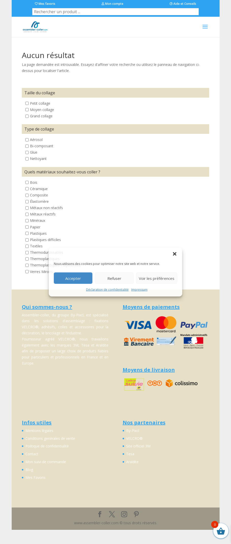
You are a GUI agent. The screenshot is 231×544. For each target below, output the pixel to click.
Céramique (39, 188)
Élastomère (39, 201)
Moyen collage (42, 109)
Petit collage (40, 103)
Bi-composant (41, 146)
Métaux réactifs (43, 214)
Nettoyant (38, 158)
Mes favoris (45, 3)
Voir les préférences (156, 278)
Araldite (132, 461)
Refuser (114, 278)
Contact (31, 453)
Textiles (36, 246)
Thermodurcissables (46, 252)
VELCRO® (134, 438)
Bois (33, 182)
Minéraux (37, 220)
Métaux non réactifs (46, 207)
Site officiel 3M (138, 446)
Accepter (73, 278)
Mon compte (112, 3)
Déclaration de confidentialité (107, 289)
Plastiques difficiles (45, 239)
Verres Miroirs (41, 271)
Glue (33, 152)
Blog (29, 469)
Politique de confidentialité (47, 446)
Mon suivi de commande (45, 461)
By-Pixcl (132, 430)
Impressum (139, 289)
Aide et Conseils (183, 3)
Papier (35, 227)
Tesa (130, 453)
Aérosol (36, 139)
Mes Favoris (35, 477)
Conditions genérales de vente (50, 438)
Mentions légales (39, 430)
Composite (39, 195)
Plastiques (38, 233)
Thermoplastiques (45, 259)
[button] (174, 254)
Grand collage (41, 116)
